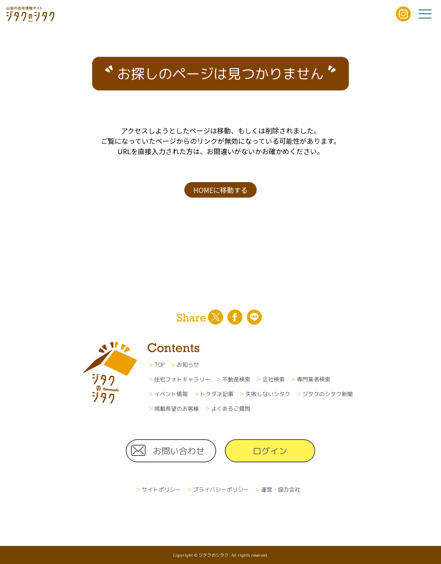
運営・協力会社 (280, 489)
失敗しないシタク (267, 394)
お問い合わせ (179, 451)
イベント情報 (171, 394)
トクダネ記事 (216, 394)
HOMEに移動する (220, 190)
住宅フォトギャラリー (182, 379)
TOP (159, 365)
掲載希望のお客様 (176, 408)
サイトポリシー (161, 489)
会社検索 (273, 379)
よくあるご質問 (230, 408)
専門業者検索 (313, 379)
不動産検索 (236, 379)
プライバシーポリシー (221, 489)
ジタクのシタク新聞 (327, 394)
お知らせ (188, 365)
